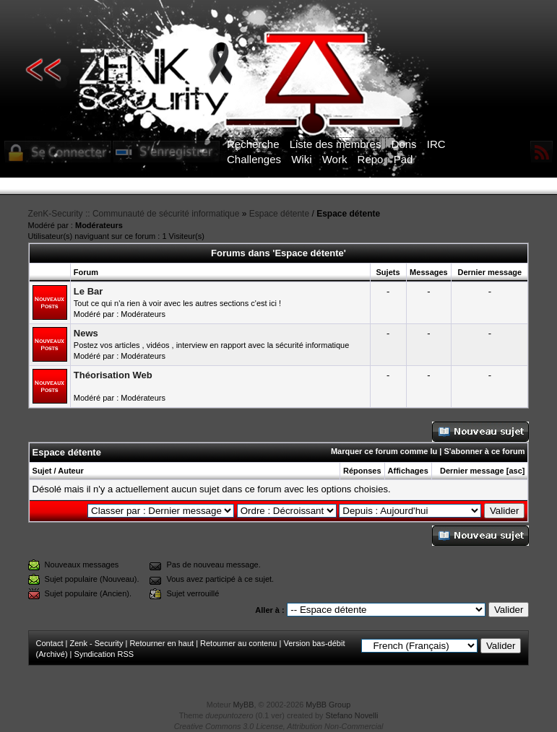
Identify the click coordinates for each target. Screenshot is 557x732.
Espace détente (279, 214)
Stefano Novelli (352, 715)
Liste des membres (335, 144)
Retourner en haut (161, 643)
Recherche (253, 144)
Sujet (42, 470)
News (86, 333)
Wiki (301, 159)
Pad (403, 159)
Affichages (408, 470)
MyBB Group (328, 704)
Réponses (362, 470)
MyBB (243, 704)
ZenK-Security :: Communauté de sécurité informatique (134, 214)
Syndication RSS (104, 654)
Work (334, 159)
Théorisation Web (113, 375)
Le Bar (88, 291)
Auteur (70, 470)
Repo (371, 159)
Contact (50, 643)
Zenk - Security (96, 643)
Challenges (254, 159)
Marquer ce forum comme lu (384, 451)
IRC (436, 144)
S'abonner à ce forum (484, 451)
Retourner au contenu (238, 643)
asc (515, 470)
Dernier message (472, 470)
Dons (404, 144)
